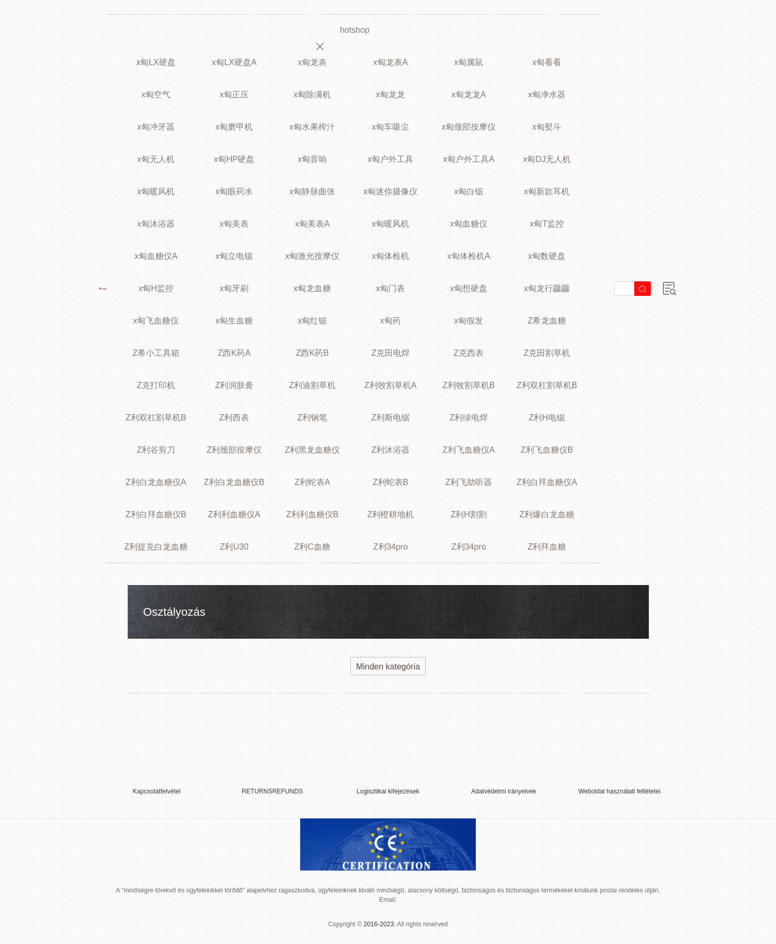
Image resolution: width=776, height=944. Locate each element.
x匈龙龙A (468, 94)
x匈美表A (312, 223)
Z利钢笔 (312, 417)
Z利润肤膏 (234, 385)
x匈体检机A (468, 256)
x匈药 (390, 320)
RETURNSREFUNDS (272, 791)
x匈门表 (390, 288)
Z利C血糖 (312, 546)
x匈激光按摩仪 (312, 256)
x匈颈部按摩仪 (468, 126)
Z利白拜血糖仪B (156, 514)
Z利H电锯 (547, 417)
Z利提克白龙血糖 (156, 546)
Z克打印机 (156, 385)
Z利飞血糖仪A (468, 449)
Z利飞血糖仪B (547, 449)
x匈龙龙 (390, 94)
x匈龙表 (312, 62)
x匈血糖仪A (156, 256)
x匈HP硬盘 (234, 159)
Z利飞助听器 (468, 482)
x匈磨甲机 (234, 126)
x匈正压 (234, 94)
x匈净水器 (546, 94)
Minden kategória (388, 666)
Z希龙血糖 (546, 320)
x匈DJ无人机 (547, 159)
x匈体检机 (390, 256)
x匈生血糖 (234, 320)
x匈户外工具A (469, 159)
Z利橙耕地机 (390, 514)
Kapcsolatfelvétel (156, 791)
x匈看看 (546, 62)
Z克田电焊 (390, 353)
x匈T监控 (546, 223)
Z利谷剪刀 (156, 449)
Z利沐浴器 (390, 449)
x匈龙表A (390, 62)
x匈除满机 (312, 94)
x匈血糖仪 (468, 223)
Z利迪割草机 (312, 385)
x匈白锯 (468, 191)
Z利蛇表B (390, 482)
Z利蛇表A (312, 482)
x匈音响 (312, 159)
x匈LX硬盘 (156, 62)
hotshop (354, 30)
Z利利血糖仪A (234, 514)
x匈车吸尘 (390, 126)
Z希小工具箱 (155, 353)
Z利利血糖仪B (312, 514)
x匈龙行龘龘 (547, 288)
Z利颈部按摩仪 (234, 449)
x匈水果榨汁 (312, 126)
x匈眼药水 (234, 191)
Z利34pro (390, 546)
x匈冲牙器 (156, 126)
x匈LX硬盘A (234, 62)
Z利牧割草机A (390, 385)
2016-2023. (380, 924)
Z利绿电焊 (468, 417)
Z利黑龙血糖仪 (312, 449)
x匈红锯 (312, 320)
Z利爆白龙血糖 (546, 514)
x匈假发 (468, 320)
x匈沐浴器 (156, 223)
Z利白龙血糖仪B (234, 482)
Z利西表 (234, 417)
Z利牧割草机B (468, 385)
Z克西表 (468, 353)
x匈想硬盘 (468, 288)
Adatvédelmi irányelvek (503, 791)
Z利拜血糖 (546, 546)
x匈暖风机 (156, 191)
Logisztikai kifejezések (387, 791)
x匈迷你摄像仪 (390, 191)
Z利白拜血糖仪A (546, 482)
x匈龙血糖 (312, 288)
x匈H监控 (156, 288)
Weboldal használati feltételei (619, 791)
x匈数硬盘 (546, 256)
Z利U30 (234, 546)
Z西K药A (234, 353)
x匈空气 (155, 94)
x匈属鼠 (468, 62)
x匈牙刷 (234, 288)
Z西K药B (312, 353)
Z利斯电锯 (390, 417)
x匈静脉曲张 (312, 191)
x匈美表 (234, 223)
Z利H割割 (469, 514)
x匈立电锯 (234, 256)
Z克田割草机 (546, 353)
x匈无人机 (156, 159)
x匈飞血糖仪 (156, 320)
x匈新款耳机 (547, 191)
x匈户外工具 (390, 159)
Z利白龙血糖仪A (156, 482)
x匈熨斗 (546, 126)
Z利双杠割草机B (546, 385)
